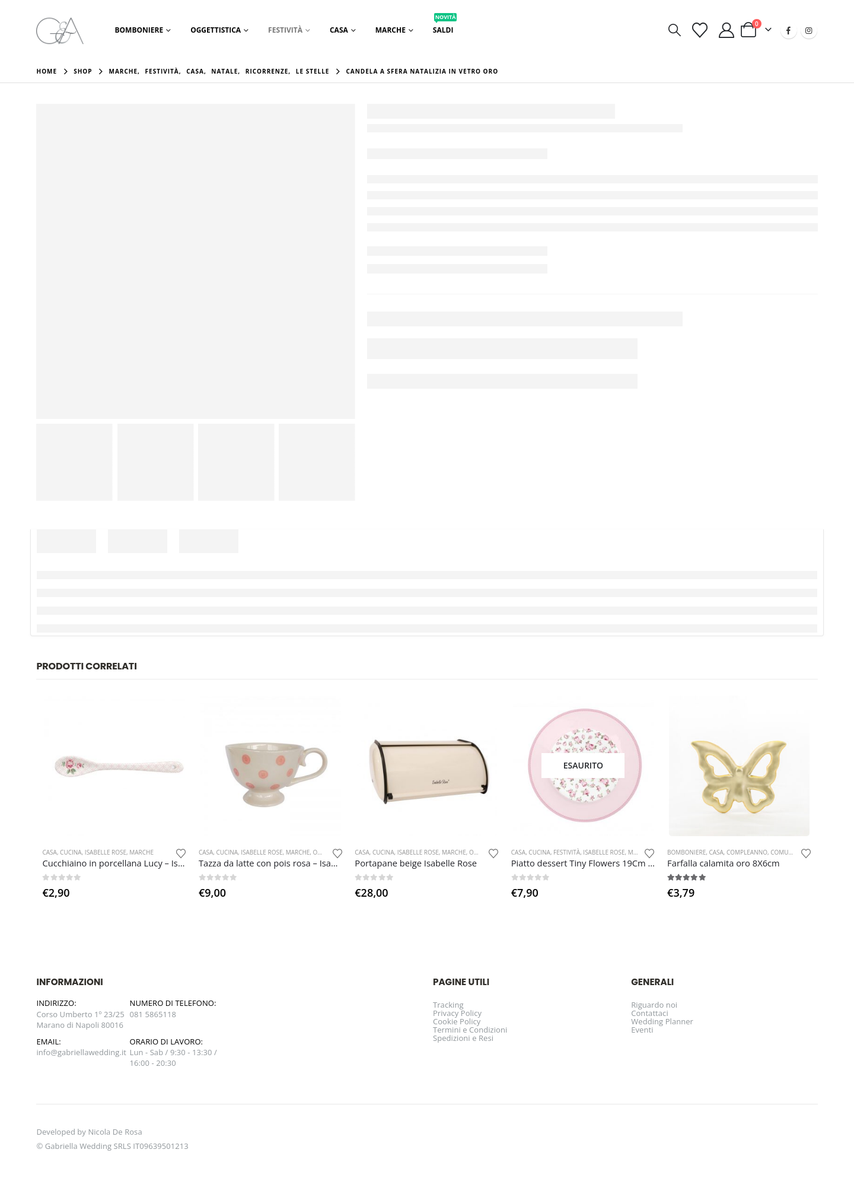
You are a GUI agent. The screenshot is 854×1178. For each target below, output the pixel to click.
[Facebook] (788, 30)
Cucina (71, 852)
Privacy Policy (457, 1013)
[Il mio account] (726, 30)
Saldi (445, 26)
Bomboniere (138, 30)
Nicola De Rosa (115, 1131)
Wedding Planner (662, 1021)
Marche (390, 30)
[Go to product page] (114, 766)
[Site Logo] (60, 30)
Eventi (642, 1029)
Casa (339, 30)
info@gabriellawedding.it (81, 1052)
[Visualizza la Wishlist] (699, 30)
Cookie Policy (456, 1021)
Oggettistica (215, 30)
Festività (285, 30)
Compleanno (746, 852)
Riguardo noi (654, 1004)
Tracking (448, 1004)
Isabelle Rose (105, 852)
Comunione (788, 852)
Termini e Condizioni (470, 1029)
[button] (674, 30)
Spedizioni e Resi (463, 1038)
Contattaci (649, 1013)
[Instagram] (809, 30)
